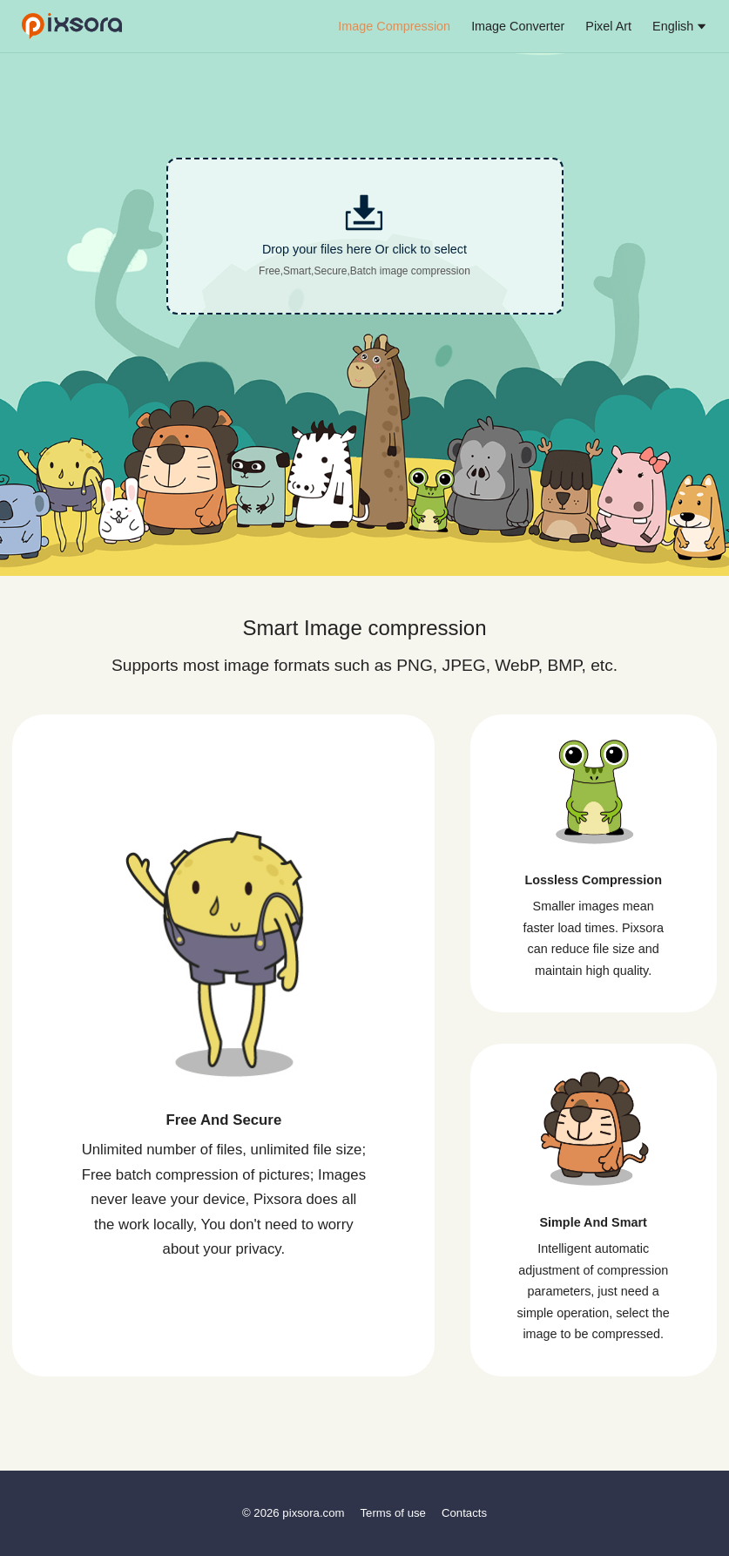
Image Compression (394, 26)
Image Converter (517, 26)
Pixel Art (608, 26)
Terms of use (393, 1512)
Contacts (464, 1512)
